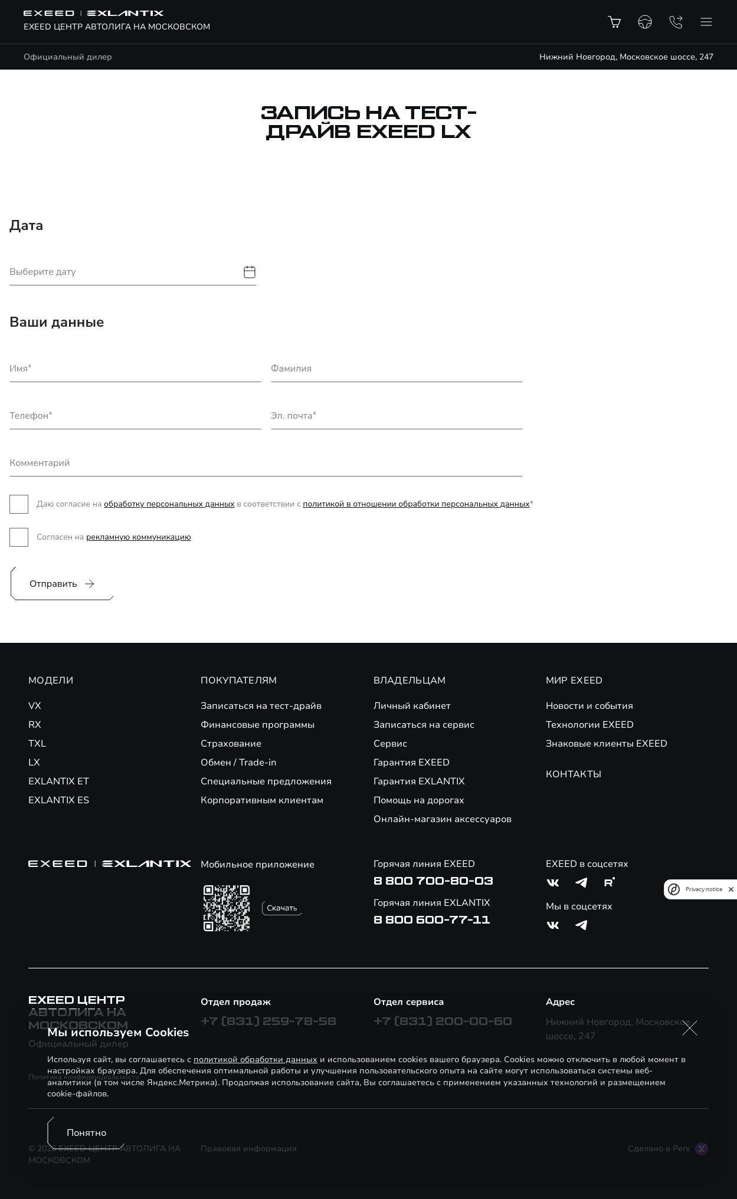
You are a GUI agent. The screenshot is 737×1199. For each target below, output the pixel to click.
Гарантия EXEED (412, 762)
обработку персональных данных (169, 504)
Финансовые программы (258, 725)
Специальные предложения (266, 781)
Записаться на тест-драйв (261, 706)
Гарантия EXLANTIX (419, 781)
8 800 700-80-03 (433, 881)
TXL (37, 743)
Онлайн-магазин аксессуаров (443, 819)
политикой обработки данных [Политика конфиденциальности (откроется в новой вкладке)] (255, 1059)
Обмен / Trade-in (239, 762)
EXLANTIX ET (58, 781)
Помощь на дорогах (419, 800)
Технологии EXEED (590, 725)
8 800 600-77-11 (432, 920)
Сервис (390, 743)
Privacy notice (704, 889)
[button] (690, 1028)
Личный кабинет (412, 706)
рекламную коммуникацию (138, 537)
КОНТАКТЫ (574, 774)
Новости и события (589, 706)
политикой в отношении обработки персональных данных (416, 504)
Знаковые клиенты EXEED (606, 743)
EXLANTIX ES (58, 800)
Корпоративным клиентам (262, 800)
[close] (731, 889)
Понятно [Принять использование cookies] (86, 1132)
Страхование (231, 743)
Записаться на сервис (424, 725)
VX (34, 706)
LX (34, 762)
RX (34, 725)
